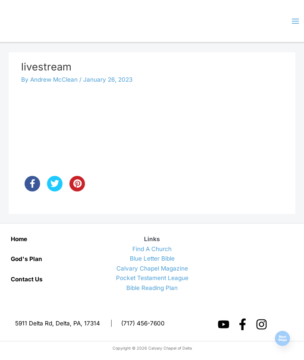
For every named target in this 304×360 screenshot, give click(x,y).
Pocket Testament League (152, 277)
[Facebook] (242, 324)
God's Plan (26, 258)
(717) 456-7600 (143, 323)
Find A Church (152, 248)
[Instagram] (261, 324)
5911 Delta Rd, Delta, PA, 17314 (57, 323)
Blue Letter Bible (152, 258)
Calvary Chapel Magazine (152, 268)
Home (19, 239)
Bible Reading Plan (152, 287)
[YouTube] (223, 324)
